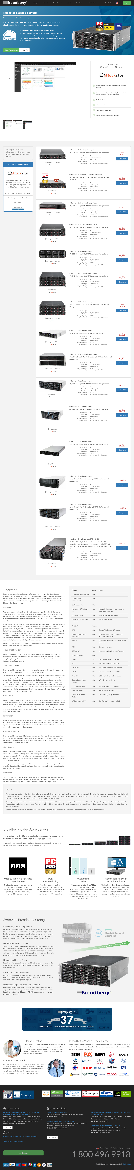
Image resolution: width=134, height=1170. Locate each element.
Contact (108, 3)
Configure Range (11, 50)
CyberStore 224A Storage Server (80, 330)
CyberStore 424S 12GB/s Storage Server (83, 273)
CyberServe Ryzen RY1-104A (57, 1112)
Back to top (127, 1164)
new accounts (32, 1136)
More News (8, 1127)
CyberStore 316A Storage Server (80, 251)
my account (14, 1136)
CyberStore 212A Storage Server (80, 441)
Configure (122, 158)
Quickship (93, 3)
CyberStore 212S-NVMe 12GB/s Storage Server (85, 174)
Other (69, 3)
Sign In (127, 3)
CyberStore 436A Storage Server (80, 504)
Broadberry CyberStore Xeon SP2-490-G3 (84, 539)
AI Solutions (80, 3)
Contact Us (24, 50)
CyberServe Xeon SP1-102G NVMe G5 (60, 1121)
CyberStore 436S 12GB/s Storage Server (83, 302)
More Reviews (52, 1137)
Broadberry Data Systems (13, 1141)
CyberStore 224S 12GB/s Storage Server (83, 203)
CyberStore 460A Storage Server (80, 476)
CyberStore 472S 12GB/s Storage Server (83, 354)
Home (5, 18)
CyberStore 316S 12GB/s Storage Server (83, 224)
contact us (22, 1136)
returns (5, 1136)
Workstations (58, 3)
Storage (36, 3)
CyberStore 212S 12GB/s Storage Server (83, 150)
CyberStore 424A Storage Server (80, 406)
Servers (46, 3)
